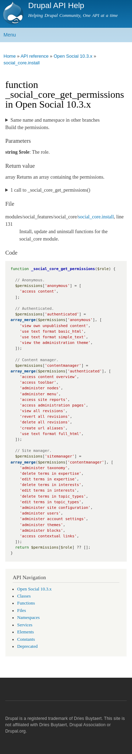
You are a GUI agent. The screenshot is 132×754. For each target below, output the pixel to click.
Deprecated (27, 646)
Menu (10, 35)
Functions (26, 603)
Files (21, 610)
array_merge (23, 320)
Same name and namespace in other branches (55, 120)
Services (24, 624)
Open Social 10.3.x (73, 56)
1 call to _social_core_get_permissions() (50, 190)
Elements (25, 632)
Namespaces (28, 617)
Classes (24, 596)
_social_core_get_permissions (63, 269)
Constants (26, 639)
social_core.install (22, 62)
